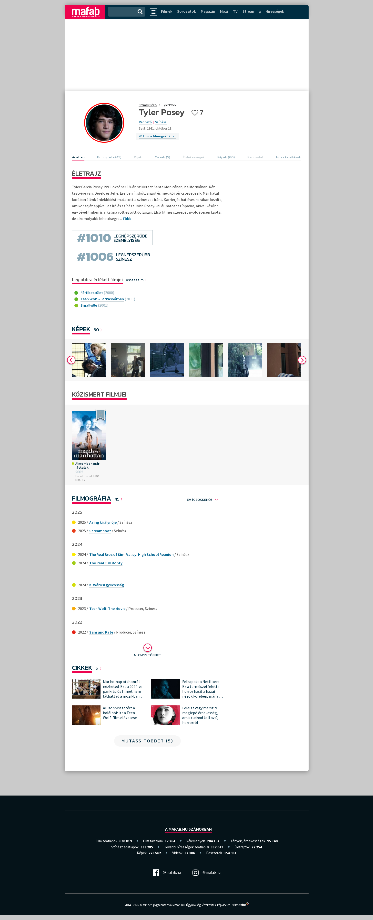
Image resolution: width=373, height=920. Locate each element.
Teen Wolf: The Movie (107, 608)
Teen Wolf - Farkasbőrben (102, 298)
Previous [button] (71, 360)
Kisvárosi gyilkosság (106, 584)
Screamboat (100, 530)
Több (126, 218)
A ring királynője (103, 522)
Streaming (251, 11)
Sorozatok (186, 11)
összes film (136, 280)
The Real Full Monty (105, 562)
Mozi (224, 11)
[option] (89, 360)
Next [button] (302, 360)
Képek (81, 329)
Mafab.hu (178, 905)
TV (235, 11)
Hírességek (275, 11)
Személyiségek (148, 105)
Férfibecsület (92, 292)
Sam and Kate (101, 632)
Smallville (89, 305)
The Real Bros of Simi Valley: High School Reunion (131, 554)
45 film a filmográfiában (157, 136)
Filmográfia (91, 498)
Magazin (208, 11)
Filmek (166, 11)
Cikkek (82, 667)
